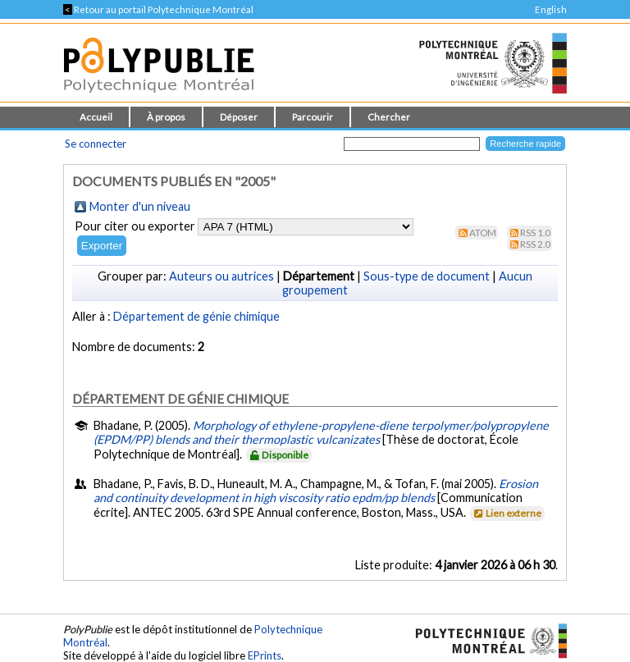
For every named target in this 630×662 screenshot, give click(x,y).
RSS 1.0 (535, 232)
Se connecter (95, 143)
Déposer (239, 117)
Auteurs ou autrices (221, 276)
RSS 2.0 (535, 244)
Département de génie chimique (196, 316)
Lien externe (506, 513)
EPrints (264, 655)
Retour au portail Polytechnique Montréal (158, 9)
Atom (482, 232)
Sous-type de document (426, 276)
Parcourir (312, 117)
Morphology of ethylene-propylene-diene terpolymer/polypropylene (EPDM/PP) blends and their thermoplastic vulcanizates (321, 432)
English (551, 9)
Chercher (389, 117)
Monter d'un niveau (139, 206)
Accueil (96, 117)
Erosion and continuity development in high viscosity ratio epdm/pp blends (316, 490)
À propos (166, 117)
